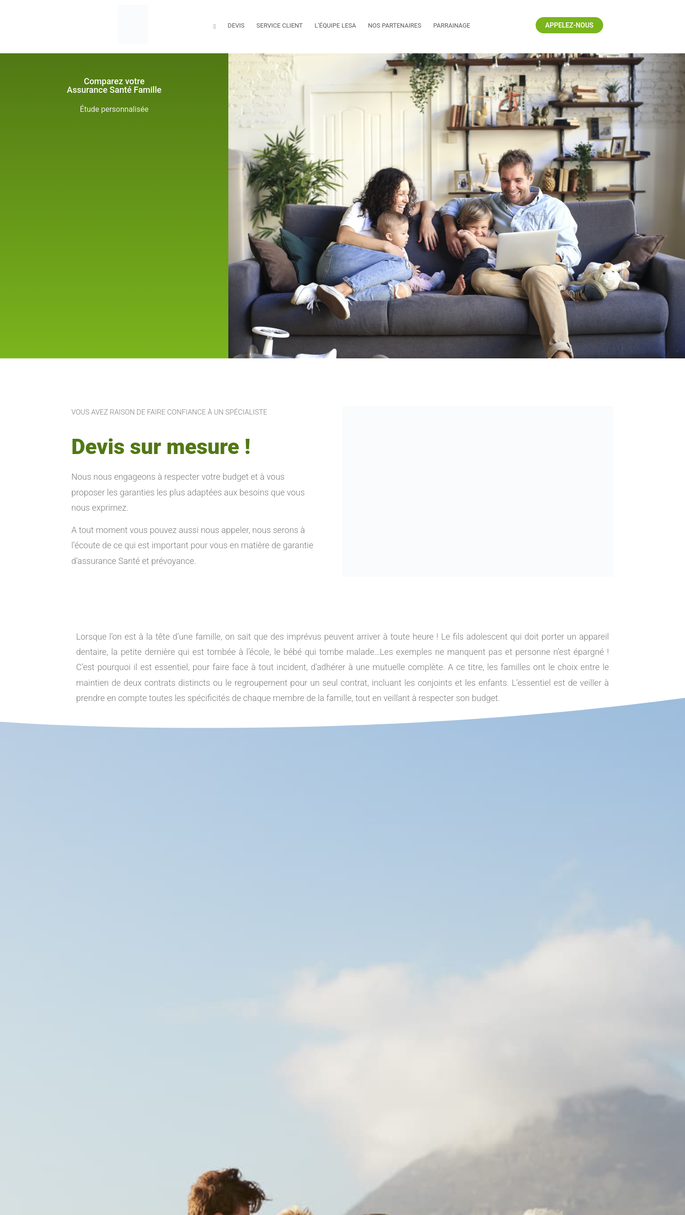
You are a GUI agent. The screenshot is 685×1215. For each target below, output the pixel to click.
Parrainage (451, 25)
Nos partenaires (394, 25)
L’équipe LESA (335, 25)
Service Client (279, 25)
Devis (236, 25)
